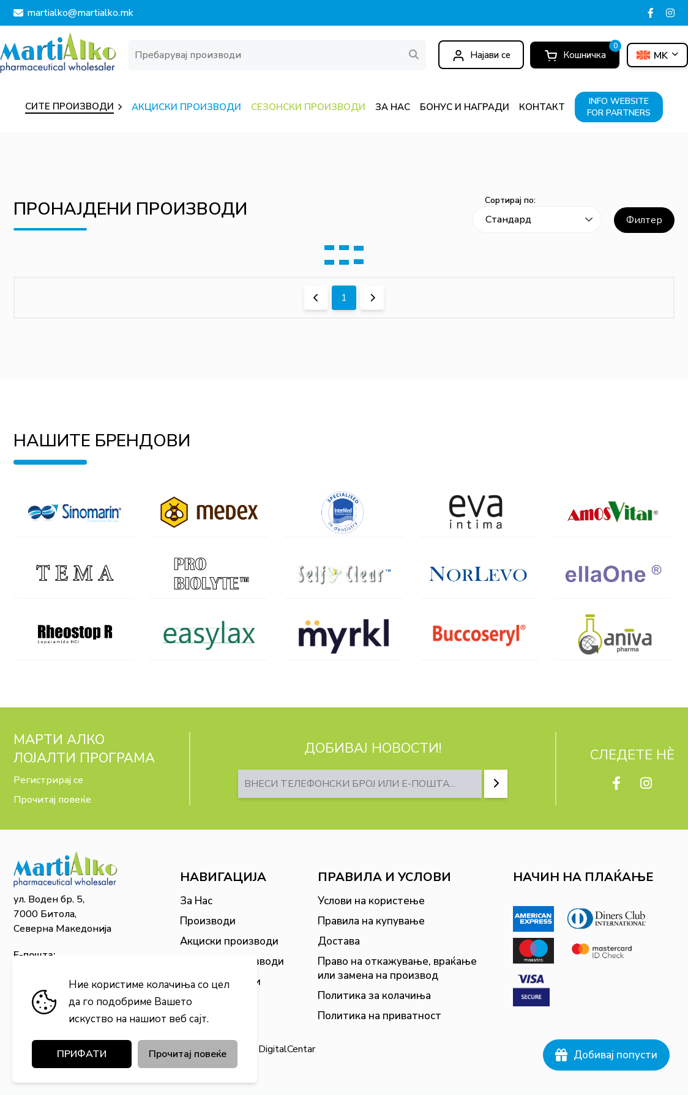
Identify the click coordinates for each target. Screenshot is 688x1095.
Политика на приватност (379, 1016)
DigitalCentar (286, 1049)
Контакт (201, 1002)
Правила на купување (371, 921)
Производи (208, 921)
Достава (339, 941)
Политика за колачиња (374, 996)
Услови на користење (371, 901)
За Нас (196, 901)
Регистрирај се (48, 780)
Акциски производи (229, 941)
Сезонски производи (232, 961)
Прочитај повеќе (52, 799)
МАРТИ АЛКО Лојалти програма (84, 749)
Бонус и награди (220, 982)
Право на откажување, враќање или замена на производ (397, 968)
